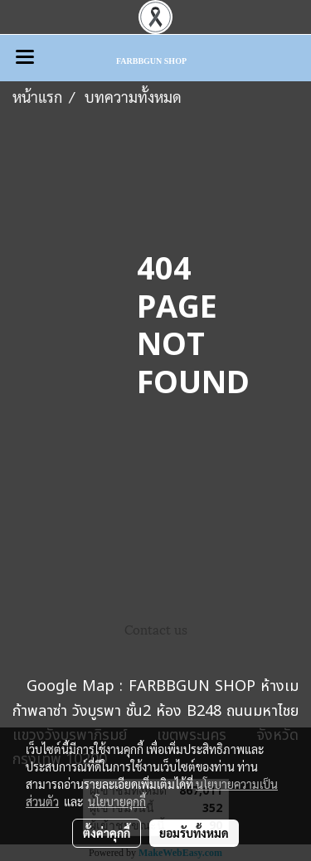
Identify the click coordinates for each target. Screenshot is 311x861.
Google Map (70, 686)
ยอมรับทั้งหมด (194, 832)
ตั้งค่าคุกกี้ (106, 832)
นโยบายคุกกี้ (117, 801)
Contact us (155, 629)
